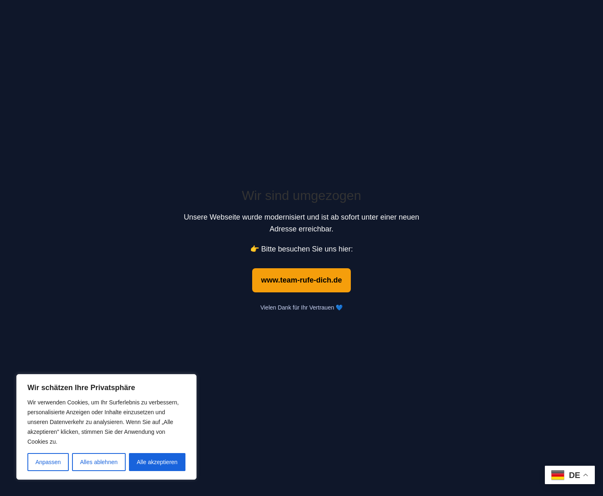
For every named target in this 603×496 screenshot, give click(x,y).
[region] (106, 427)
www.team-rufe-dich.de (301, 280)
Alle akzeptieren (157, 462)
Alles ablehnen (98, 462)
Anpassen (48, 462)
